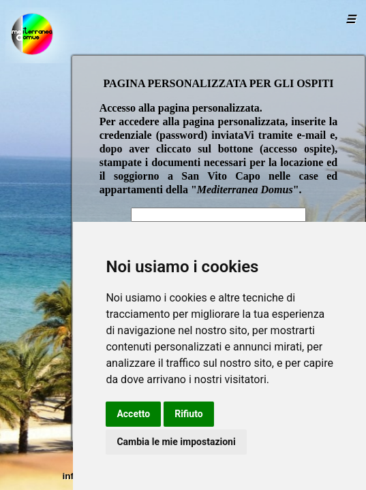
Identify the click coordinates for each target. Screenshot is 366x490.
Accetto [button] (133, 413)
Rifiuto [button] (188, 413)
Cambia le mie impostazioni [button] (176, 441)
